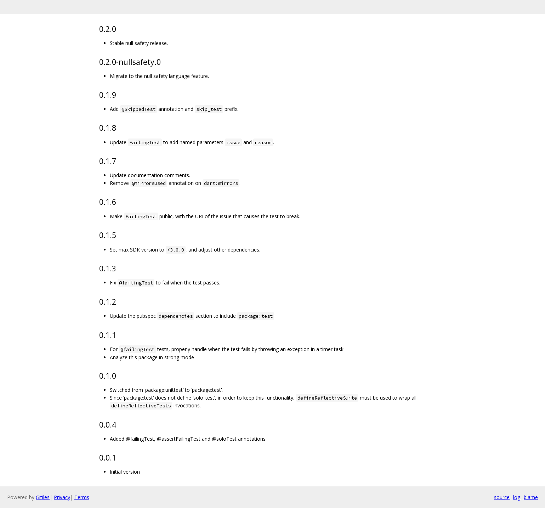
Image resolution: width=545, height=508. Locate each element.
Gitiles (43, 497)
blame (531, 497)
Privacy (62, 497)
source (502, 497)
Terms (81, 497)
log (516, 497)
